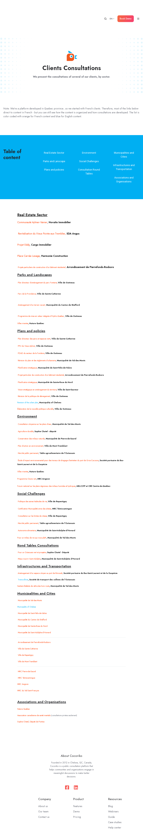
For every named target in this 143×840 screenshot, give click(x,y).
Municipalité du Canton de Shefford (32, 594)
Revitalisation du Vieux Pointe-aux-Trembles (41, 208)
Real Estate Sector (54, 127)
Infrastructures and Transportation (124, 141)
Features (77, 780)
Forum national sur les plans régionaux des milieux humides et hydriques (46, 460)
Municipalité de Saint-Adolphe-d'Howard (34, 606)
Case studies (114, 796)
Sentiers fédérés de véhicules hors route (33, 560)
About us (43, 780)
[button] (105, 5)
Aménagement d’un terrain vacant (31, 279)
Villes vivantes (22, 445)
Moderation (132, 824)
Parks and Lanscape (54, 135)
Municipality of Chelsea (26, 581)
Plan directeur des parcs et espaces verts (33, 313)
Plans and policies (54, 143)
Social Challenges (89, 135)
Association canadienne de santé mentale (33, 689)
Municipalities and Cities (124, 129)
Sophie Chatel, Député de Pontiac (31, 696)
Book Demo (126, 5)
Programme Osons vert (26, 453)
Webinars (113, 786)
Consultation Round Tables (89, 145)
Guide (111, 791)
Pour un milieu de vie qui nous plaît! (31, 512)
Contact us (43, 791)
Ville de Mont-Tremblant (27, 635)
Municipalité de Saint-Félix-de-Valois (32, 587)
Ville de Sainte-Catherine (27, 623)
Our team (43, 786)
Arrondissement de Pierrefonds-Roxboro (34, 616)
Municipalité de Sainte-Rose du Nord (32, 600)
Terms (107, 824)
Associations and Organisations (124, 153)
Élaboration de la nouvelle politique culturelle (35, 383)
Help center (114, 802)
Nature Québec (23, 683)
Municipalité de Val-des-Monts (29, 574)
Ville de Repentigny (25, 629)
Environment (89, 127)
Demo (76, 786)
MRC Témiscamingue (26, 652)
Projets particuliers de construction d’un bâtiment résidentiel (41, 241)
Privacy (118, 824)
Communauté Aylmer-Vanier (32, 197)
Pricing (77, 791)
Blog (110, 780)
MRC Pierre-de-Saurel (26, 645)
